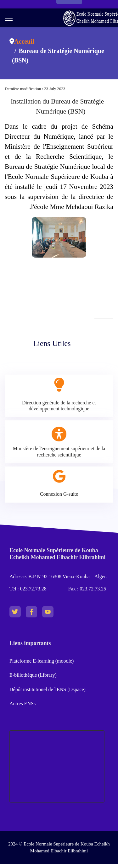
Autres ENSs (22, 703)
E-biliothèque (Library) (33, 675)
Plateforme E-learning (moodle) (42, 661)
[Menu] (9, 18)
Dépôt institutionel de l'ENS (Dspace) (47, 689)
